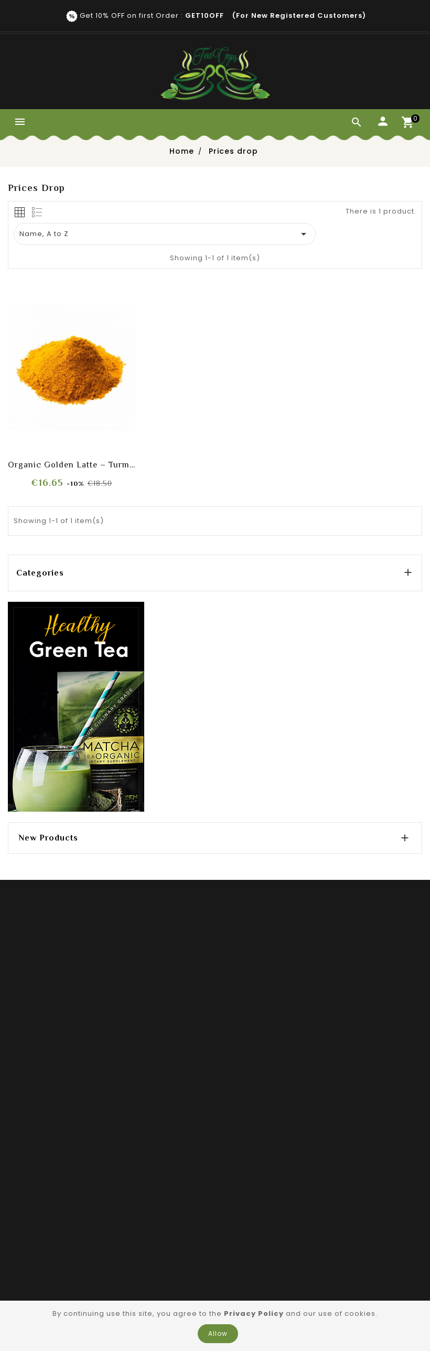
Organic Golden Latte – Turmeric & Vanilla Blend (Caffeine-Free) (71, 465)
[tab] (19, 212)
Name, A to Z (164, 234)
